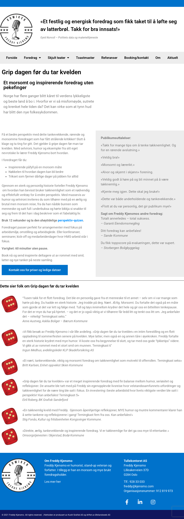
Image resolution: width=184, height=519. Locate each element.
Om (158, 58)
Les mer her (53, 481)
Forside (11, 58)
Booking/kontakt (136, 58)
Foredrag (32, 57)
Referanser (109, 58)
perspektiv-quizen (70, 220)
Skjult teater (58, 57)
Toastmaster (85, 58)
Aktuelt (172, 58)
